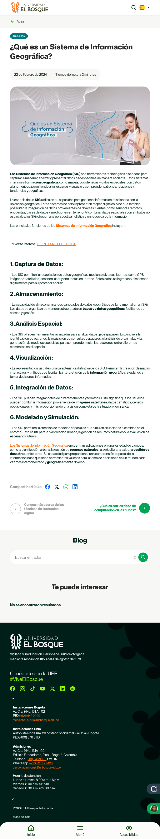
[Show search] (133, 7)
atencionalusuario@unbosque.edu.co (36, 720)
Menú (80, 834)
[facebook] (12, 688)
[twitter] (52, 688)
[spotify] (72, 688)
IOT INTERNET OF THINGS (56, 244)
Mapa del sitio (21, 817)
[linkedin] (62, 688)
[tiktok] (32, 688)
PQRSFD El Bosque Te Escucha (33, 808)
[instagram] (22, 688)
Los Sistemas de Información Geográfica (39, 445)
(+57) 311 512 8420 (41, 763)
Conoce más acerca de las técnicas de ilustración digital (44, 509)
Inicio (31, 834)
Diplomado (19, 36)
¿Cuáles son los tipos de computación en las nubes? (115, 508)
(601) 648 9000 (30, 715)
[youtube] (42, 688)
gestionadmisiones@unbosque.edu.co (37, 767)
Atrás (20, 21)
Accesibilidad (129, 834)
